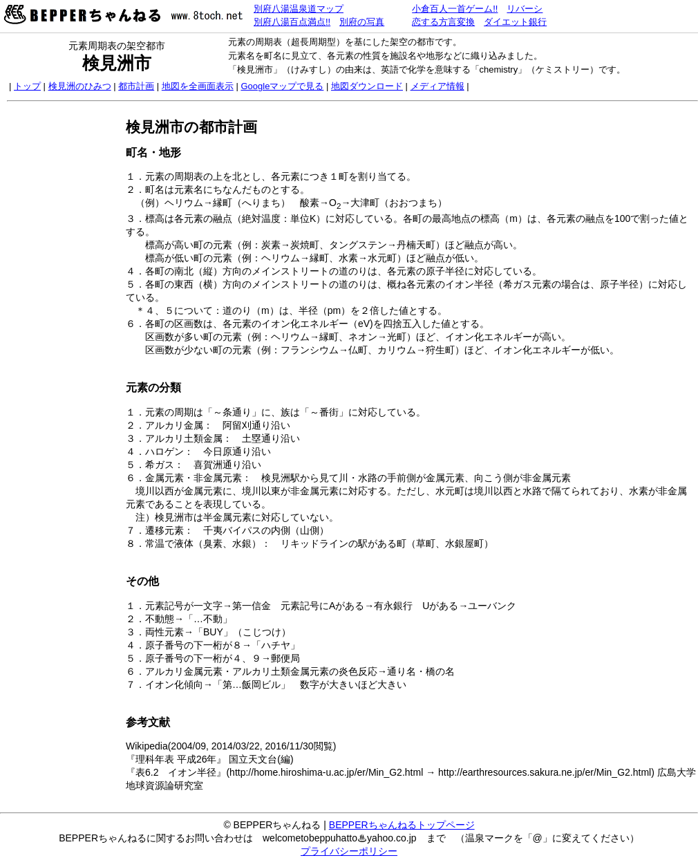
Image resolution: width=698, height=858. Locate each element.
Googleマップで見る (281, 86)
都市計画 (136, 86)
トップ (27, 86)
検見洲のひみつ (79, 86)
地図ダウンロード (367, 86)
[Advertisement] (64, 316)
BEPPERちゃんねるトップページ (402, 824)
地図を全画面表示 (198, 86)
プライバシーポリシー (349, 851)
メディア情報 (437, 86)
